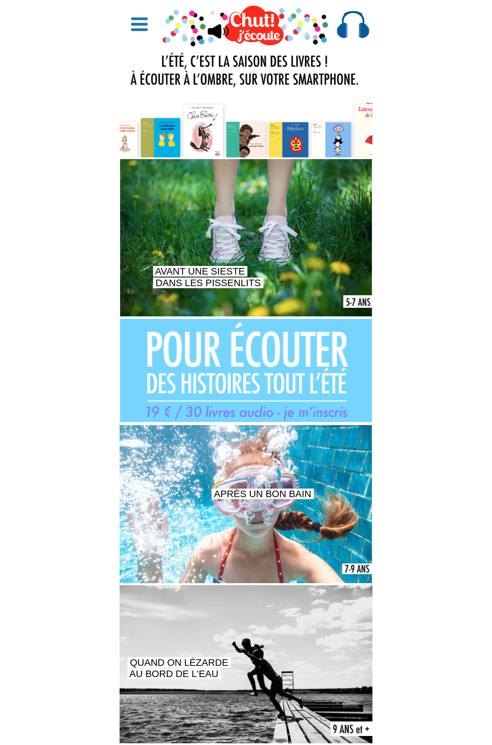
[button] (139, 24)
